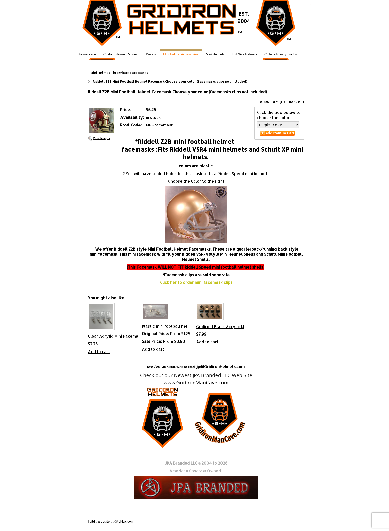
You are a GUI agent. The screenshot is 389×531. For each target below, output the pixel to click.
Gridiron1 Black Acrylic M (220, 326)
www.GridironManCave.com (196, 382)
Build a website (99, 521)
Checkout (295, 101)
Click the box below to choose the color (279, 115)
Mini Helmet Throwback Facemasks (119, 73)
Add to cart (99, 351)
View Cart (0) (272, 101)
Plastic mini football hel (164, 326)
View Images (101, 138)
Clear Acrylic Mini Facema (113, 336)
